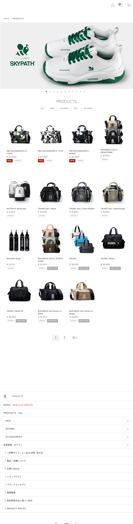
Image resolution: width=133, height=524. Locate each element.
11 (85, 91)
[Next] (75, 337)
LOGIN (113, 5)
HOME (6, 19)
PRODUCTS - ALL (13, 413)
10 (81, 91)
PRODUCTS (17, 396)
